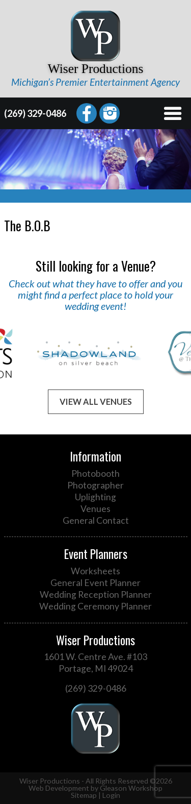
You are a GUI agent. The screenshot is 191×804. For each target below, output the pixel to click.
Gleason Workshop (131, 788)
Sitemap (84, 795)
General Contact (96, 520)
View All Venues (96, 401)
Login (111, 795)
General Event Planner (95, 582)
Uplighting (95, 497)
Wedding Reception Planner (96, 594)
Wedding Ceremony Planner (95, 606)
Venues (95, 508)
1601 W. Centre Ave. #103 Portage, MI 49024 (95, 662)
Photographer (95, 485)
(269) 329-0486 (35, 113)
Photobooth (95, 473)
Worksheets (95, 571)
